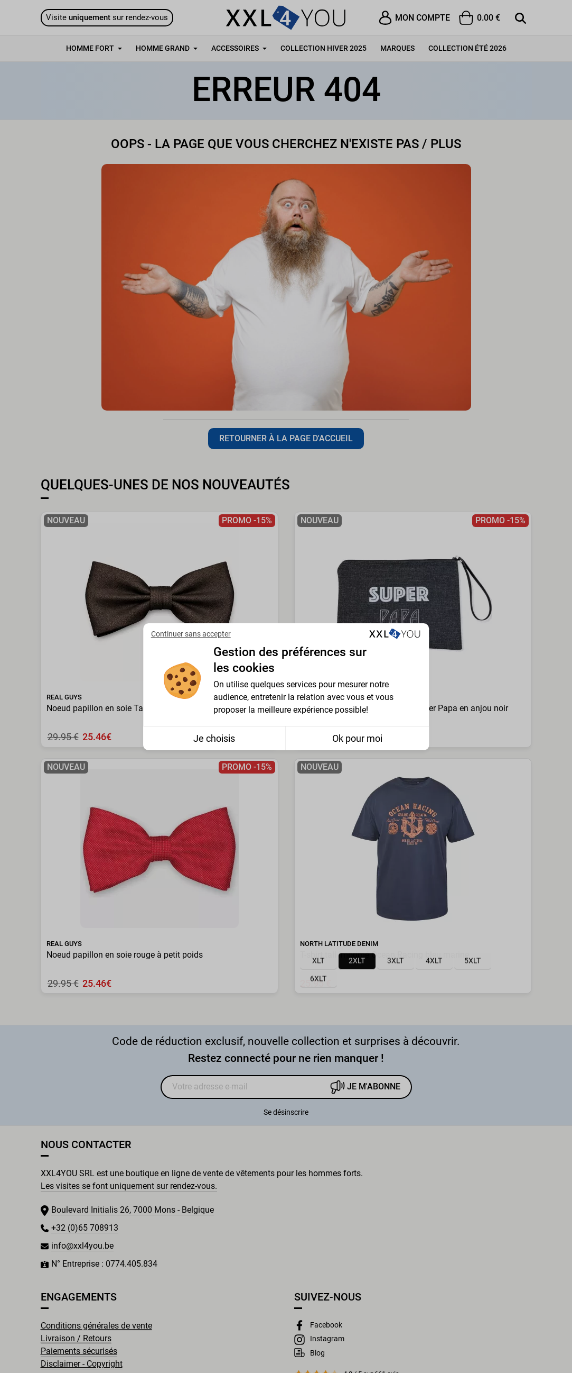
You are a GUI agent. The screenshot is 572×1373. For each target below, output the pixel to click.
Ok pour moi (357, 738)
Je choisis (214, 738)
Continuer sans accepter (191, 634)
